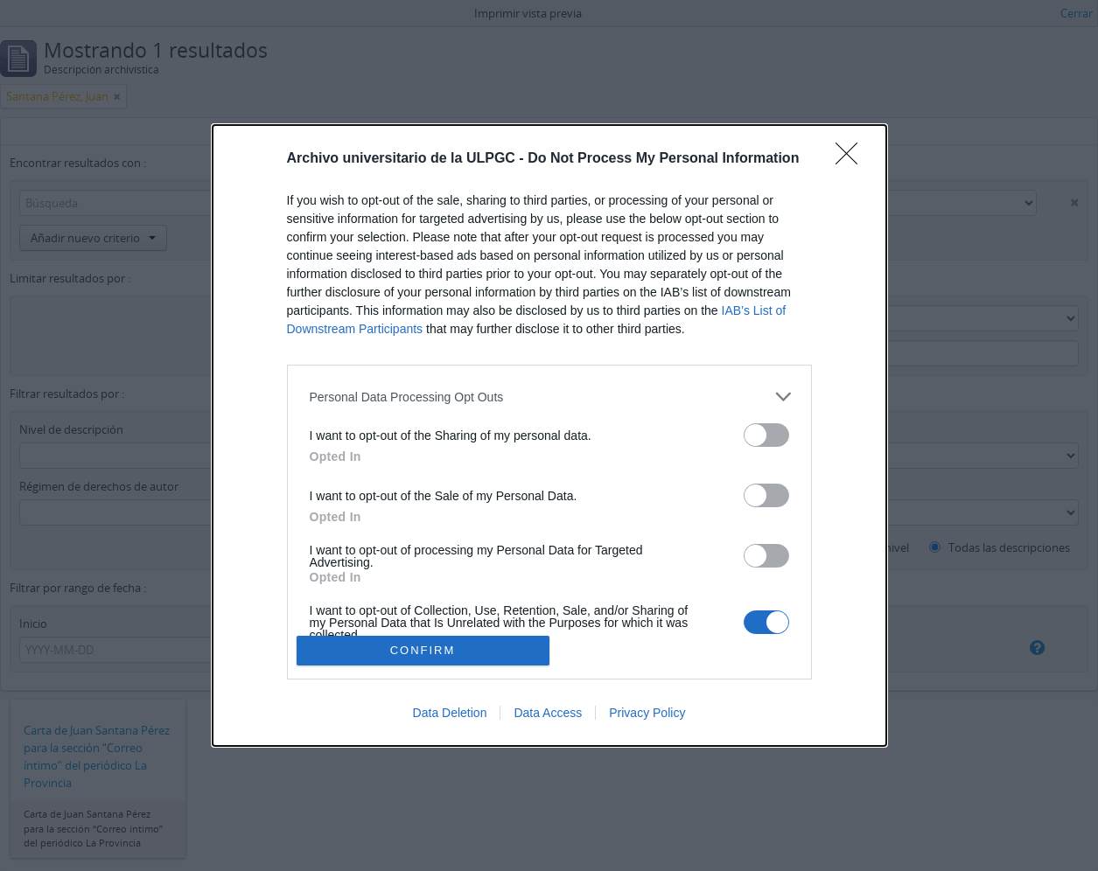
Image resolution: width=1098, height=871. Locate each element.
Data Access (548, 713)
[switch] (766, 435)
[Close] (852, 159)
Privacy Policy (647, 713)
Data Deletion (450, 713)
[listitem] (549, 396)
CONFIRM (423, 650)
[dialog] (549, 435)
